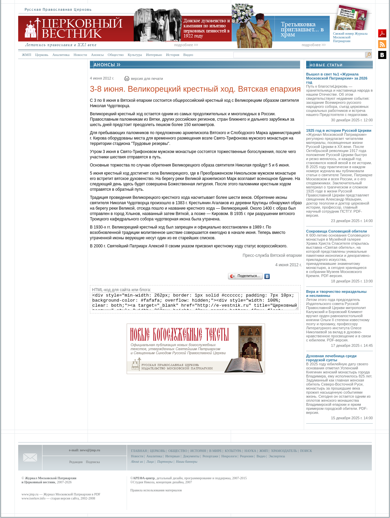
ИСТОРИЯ (198, 451)
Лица (150, 461)
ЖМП (26, 55)
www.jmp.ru (30, 494)
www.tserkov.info (33, 498)
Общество (116, 55)
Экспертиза (277, 456)
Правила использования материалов (156, 490)
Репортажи (210, 456)
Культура (135, 55)
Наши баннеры (186, 461)
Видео (188, 55)
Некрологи (229, 456)
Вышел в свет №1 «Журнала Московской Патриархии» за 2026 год (336, 78)
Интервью (154, 55)
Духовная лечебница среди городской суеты (331, 358)
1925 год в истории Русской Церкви (338, 130)
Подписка (93, 462)
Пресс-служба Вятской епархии (272, 255)
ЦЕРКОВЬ (157, 451)
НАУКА (250, 451)
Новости (80, 55)
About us (137, 461)
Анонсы (97, 55)
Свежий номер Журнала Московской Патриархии (350, 37)
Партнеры (164, 461)
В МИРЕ (215, 451)
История (172, 55)
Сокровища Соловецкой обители (336, 231)
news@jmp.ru (90, 450)
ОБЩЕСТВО (177, 451)
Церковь (41, 55)
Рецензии (247, 456)
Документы (191, 456)
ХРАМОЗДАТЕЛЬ (284, 451)
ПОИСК (306, 451)
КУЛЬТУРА (233, 451)
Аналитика (60, 55)
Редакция (76, 462)
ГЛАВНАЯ (139, 451)
